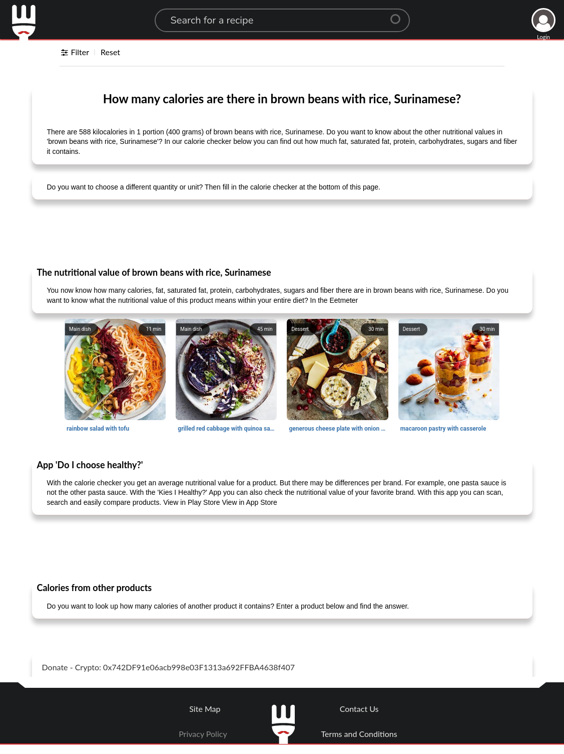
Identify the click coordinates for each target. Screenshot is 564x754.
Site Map (204, 708)
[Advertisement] (282, 232)
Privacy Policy (203, 733)
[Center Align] (398, 15)
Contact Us (359, 708)
